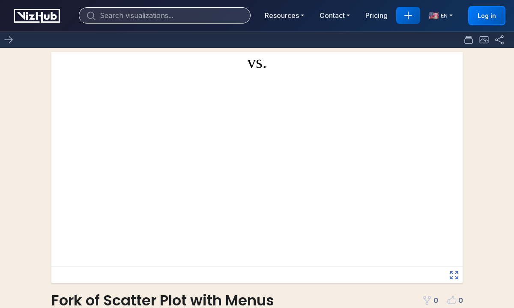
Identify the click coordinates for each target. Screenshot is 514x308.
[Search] (165, 15)
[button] (484, 40)
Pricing (376, 15)
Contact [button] (332, 15)
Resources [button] (282, 15)
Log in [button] (487, 15)
